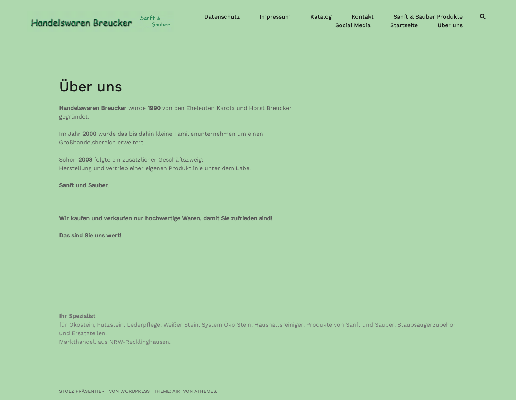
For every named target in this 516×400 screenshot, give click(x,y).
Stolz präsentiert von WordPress (104, 391)
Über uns (450, 25)
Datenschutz (222, 16)
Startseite (404, 25)
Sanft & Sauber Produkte (428, 16)
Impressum (275, 16)
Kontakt (363, 16)
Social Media (353, 25)
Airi (177, 391)
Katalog (321, 16)
